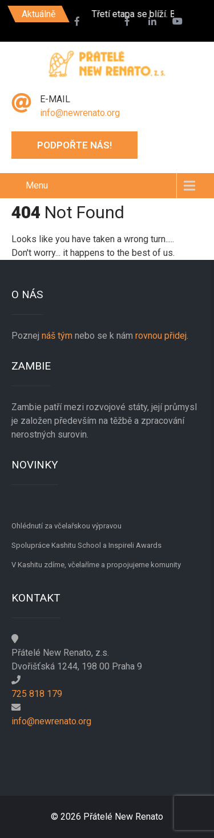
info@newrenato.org (80, 112)
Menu (37, 185)
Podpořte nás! (74, 145)
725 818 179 (36, 693)
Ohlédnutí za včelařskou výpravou (66, 526)
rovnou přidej (160, 335)
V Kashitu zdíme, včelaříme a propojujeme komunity (96, 564)
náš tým (57, 335)
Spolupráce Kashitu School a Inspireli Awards (86, 545)
